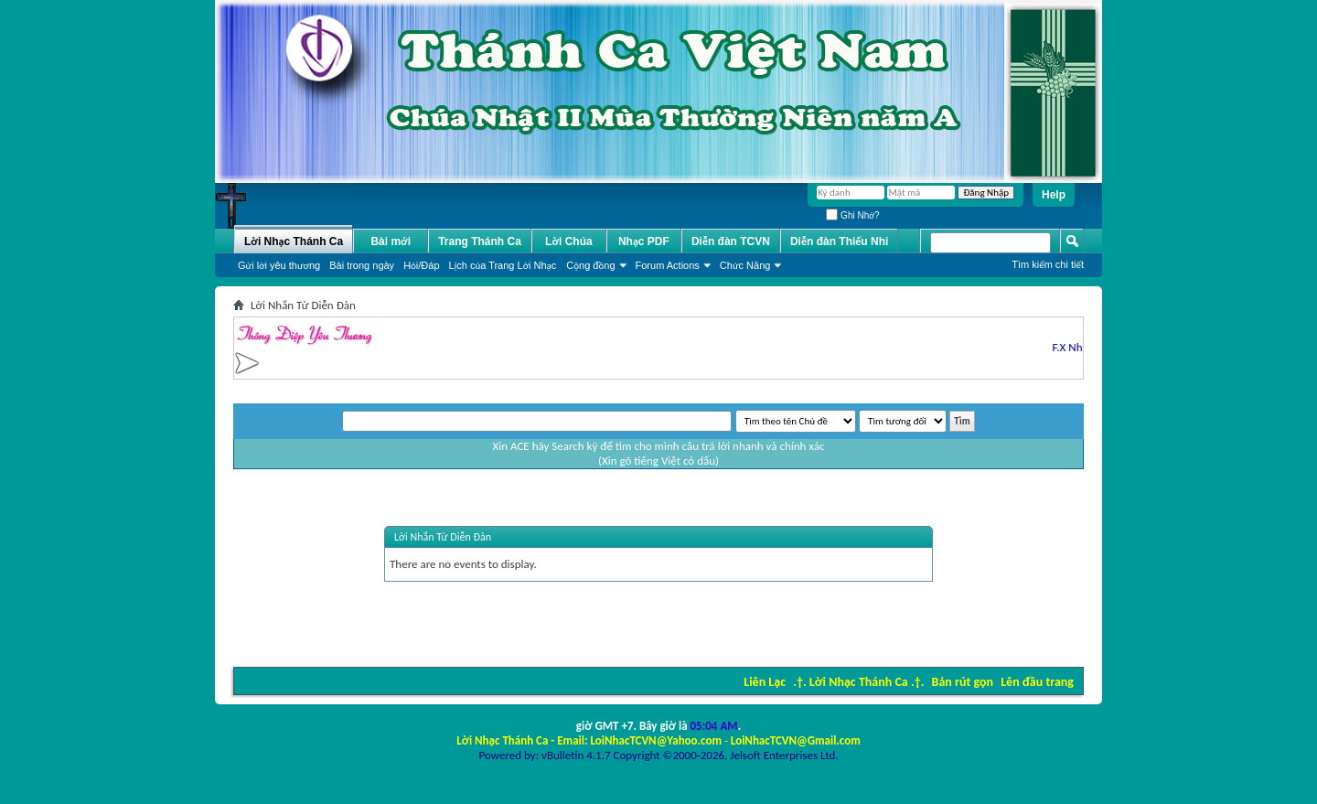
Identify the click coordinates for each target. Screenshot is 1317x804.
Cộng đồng (590, 265)
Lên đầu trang (1037, 682)
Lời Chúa (569, 241)
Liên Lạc (765, 682)
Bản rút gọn (962, 682)
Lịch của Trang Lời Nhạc (503, 265)
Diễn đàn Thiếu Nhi (839, 241)
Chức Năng (745, 265)
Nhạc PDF (643, 241)
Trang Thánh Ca (479, 241)
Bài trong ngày (361, 265)
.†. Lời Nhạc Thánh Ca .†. (858, 682)
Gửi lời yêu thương (279, 265)
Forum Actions (668, 265)
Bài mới (390, 241)
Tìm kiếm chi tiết (1048, 264)
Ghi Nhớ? (852, 215)
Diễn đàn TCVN (730, 241)
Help (1053, 194)
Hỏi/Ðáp (421, 265)
